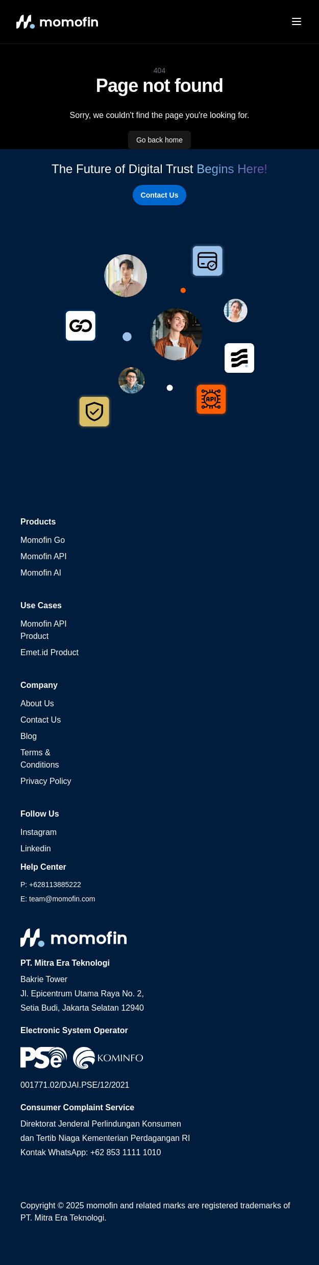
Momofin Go (42, 540)
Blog (28, 736)
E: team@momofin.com (57, 899)
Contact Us (160, 195)
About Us (37, 703)
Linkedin (35, 848)
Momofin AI (40, 572)
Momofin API (43, 556)
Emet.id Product (49, 652)
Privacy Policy (45, 781)
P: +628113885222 (50, 884)
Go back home (159, 140)
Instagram (38, 832)
